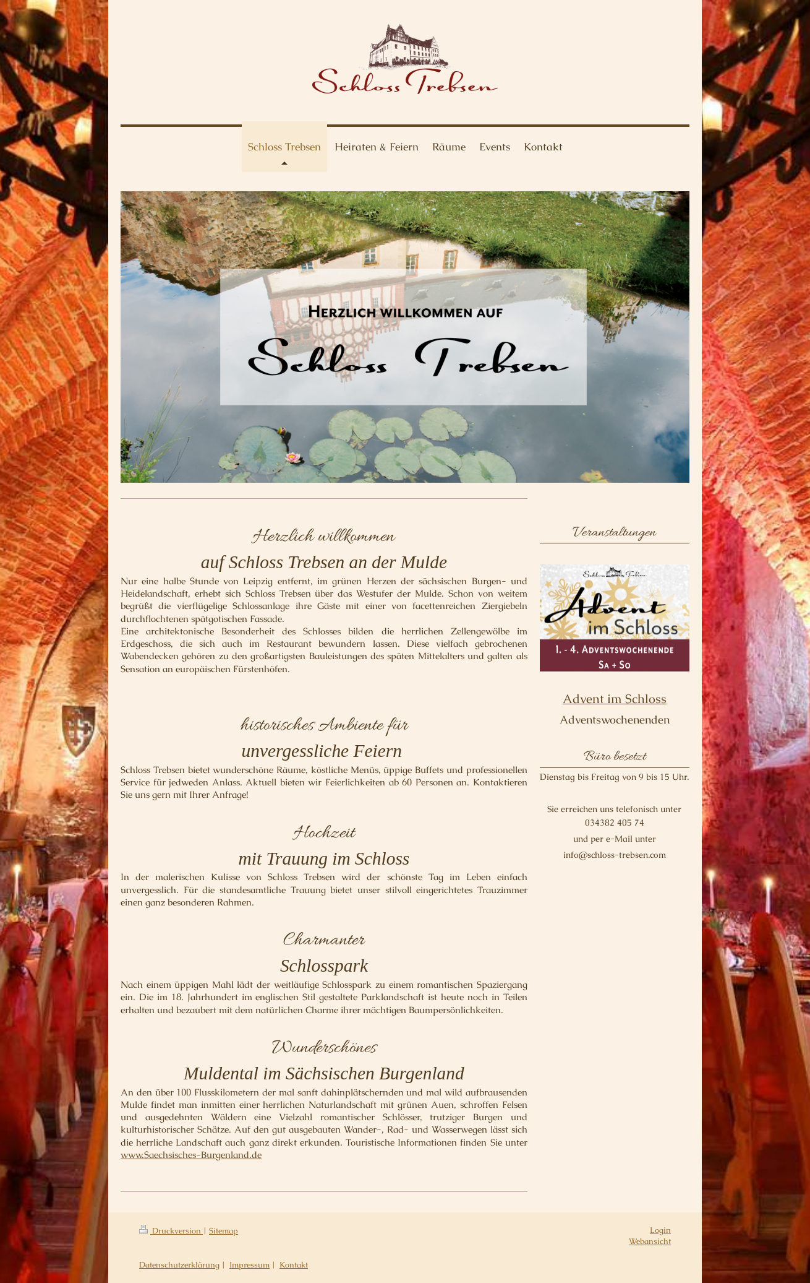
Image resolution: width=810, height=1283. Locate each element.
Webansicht (650, 1241)
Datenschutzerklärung (179, 1264)
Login (660, 1230)
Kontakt (293, 1264)
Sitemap (223, 1230)
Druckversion (171, 1230)
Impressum (249, 1264)
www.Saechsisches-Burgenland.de (191, 1154)
